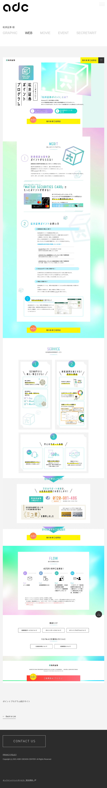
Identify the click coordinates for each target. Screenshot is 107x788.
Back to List (11, 716)
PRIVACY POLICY (10, 755)
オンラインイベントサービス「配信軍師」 (19, 780)
